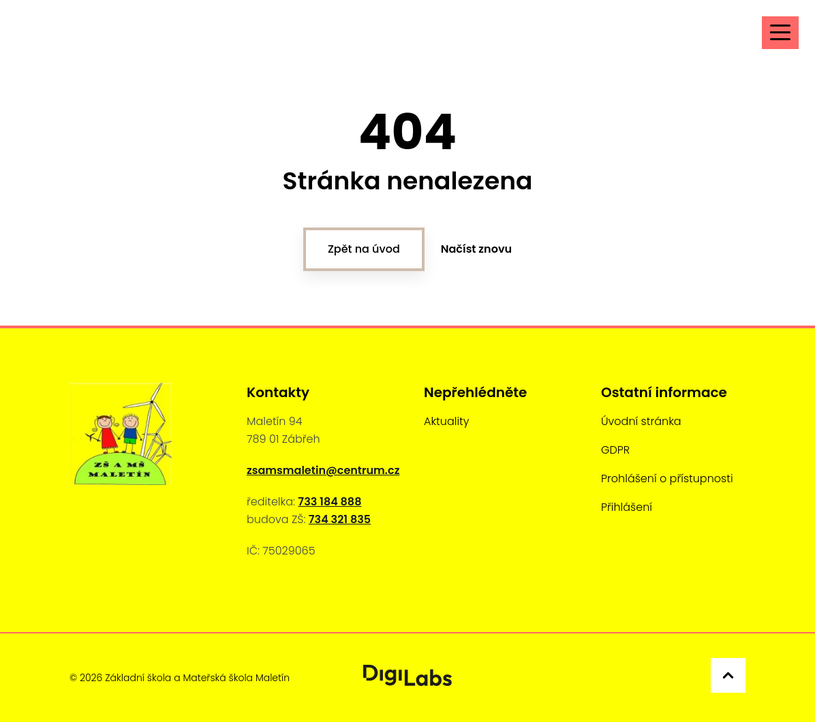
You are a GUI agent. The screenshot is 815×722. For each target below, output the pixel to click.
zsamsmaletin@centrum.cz (323, 470)
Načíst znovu (476, 249)
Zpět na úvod (364, 249)
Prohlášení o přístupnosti (667, 478)
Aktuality (446, 421)
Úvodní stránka (641, 421)
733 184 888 (329, 501)
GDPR (615, 450)
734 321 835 (340, 519)
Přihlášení (626, 507)
